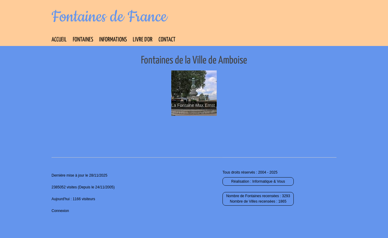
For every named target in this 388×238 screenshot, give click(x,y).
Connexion (60, 211)
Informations (113, 40)
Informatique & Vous (268, 181)
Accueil (59, 40)
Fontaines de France (109, 17)
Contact (167, 40)
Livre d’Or (142, 40)
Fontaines (83, 40)
